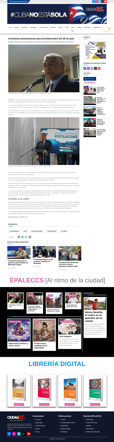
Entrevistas (87, 27)
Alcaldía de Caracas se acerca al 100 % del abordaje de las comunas (101, 122)
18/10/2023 (38, 266)
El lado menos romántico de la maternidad (40, 345)
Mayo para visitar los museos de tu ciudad (53, 310)
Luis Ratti (63, 231)
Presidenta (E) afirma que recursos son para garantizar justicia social (68, 264)
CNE (25, 231)
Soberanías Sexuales (15, 321)
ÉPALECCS (27, 280)
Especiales (64, 425)
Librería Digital (57, 363)
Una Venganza (65, 336)
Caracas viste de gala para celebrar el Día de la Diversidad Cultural (101, 132)
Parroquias (25, 28)
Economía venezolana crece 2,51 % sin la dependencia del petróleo (101, 100)
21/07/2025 (13, 268)
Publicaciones (97, 28)
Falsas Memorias (91, 422)
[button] (95, 50)
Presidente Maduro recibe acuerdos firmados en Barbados (43, 261)
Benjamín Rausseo (37, 231)
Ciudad (11, 295)
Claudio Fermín (52, 231)
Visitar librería (19, 404)
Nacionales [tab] (89, 82)
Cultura (60, 27)
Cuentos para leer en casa (67, 321)
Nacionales (33, 27)
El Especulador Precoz (68, 422)
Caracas (16, 27)
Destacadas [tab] (89, 78)
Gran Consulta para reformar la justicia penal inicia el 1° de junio (101, 90)
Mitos (36, 321)
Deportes (53, 27)
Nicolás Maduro (14, 231)
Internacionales (43, 27)
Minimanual (90, 428)
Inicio (10, 27)
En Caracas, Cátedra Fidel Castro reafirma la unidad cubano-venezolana (35, 308)
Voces (66, 27)
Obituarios (64, 432)
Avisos (63, 419)
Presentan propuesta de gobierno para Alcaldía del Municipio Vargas (18, 263)
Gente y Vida (73, 29)
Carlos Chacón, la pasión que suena (71, 305)
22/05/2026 (64, 269)
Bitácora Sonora (71, 295)
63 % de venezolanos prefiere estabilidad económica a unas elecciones (101, 111)
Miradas (31, 295)
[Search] (107, 29)
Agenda (50, 295)
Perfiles (79, 27)
